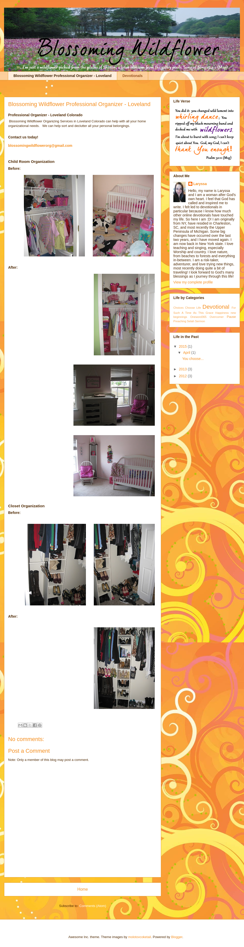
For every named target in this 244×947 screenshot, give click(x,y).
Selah (190, 321)
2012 (183, 376)
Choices (178, 307)
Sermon (200, 321)
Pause (231, 317)
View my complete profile (193, 282)
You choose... (193, 359)
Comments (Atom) (92, 906)
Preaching (179, 321)
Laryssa (200, 184)
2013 (183, 369)
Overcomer (217, 316)
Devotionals (133, 76)
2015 (183, 346)
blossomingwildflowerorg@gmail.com (40, 146)
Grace (209, 312)
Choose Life (193, 307)
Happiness (222, 312)
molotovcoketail (139, 937)
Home (82, 889)
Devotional (215, 307)
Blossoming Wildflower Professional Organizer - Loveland (62, 76)
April (187, 353)
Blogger (176, 937)
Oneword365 (198, 316)
